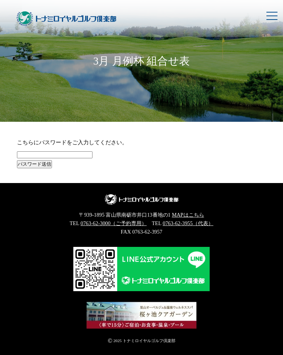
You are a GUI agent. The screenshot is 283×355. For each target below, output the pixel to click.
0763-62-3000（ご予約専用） (113, 223)
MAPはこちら (188, 215)
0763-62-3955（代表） (188, 223)
